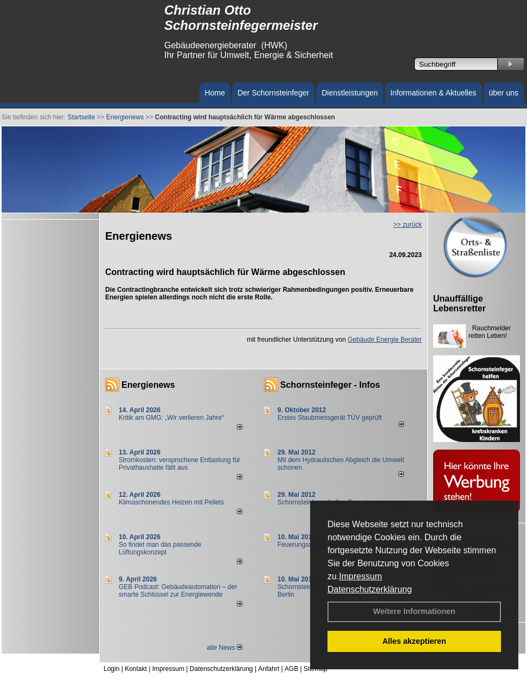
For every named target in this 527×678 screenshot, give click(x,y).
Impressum (360, 576)
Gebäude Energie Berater (385, 339)
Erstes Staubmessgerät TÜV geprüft (330, 417)
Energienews (148, 384)
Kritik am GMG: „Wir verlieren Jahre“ (171, 417)
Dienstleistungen (350, 92)
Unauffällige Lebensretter (459, 303)
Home (215, 92)
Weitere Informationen (414, 611)
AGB (291, 669)
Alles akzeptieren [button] (414, 641)
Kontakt (136, 669)
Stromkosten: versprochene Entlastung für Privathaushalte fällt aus (179, 463)
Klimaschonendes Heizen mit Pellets (171, 502)
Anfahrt (268, 669)
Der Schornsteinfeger (273, 92)
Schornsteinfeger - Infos (330, 384)
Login (111, 669)
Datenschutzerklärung (369, 589)
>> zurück (407, 224)
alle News (224, 647)
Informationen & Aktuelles (433, 92)
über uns (503, 92)
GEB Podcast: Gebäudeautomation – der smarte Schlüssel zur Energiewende (178, 590)
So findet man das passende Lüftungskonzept (160, 548)
